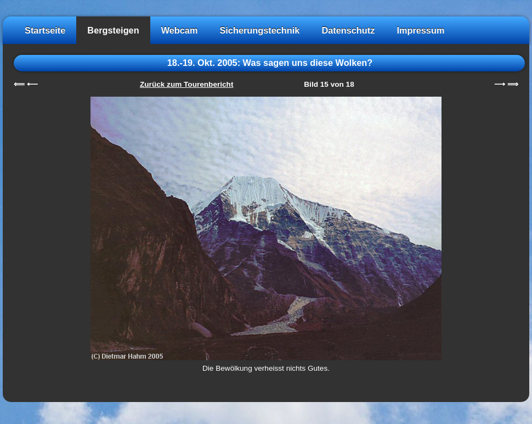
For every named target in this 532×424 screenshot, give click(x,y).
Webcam (179, 30)
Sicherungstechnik (259, 30)
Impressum (420, 30)
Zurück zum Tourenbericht (186, 84)
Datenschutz (348, 30)
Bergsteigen (113, 30)
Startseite (45, 30)
